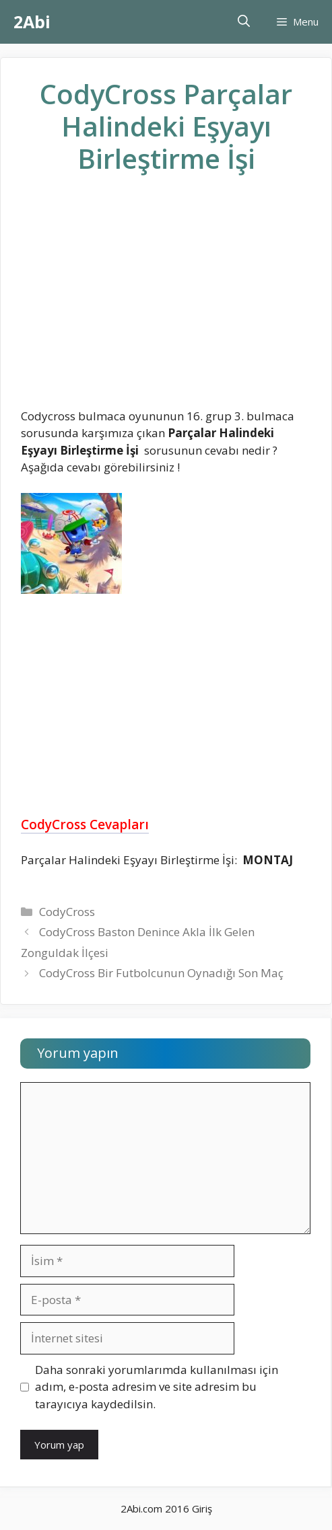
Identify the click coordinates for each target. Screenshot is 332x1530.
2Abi (32, 21)
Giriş (202, 1508)
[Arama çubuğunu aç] (243, 22)
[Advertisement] (166, 302)
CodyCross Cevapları (85, 824)
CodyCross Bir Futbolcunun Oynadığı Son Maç (161, 973)
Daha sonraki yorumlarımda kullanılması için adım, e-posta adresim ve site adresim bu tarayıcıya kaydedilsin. (156, 1387)
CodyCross (67, 911)
